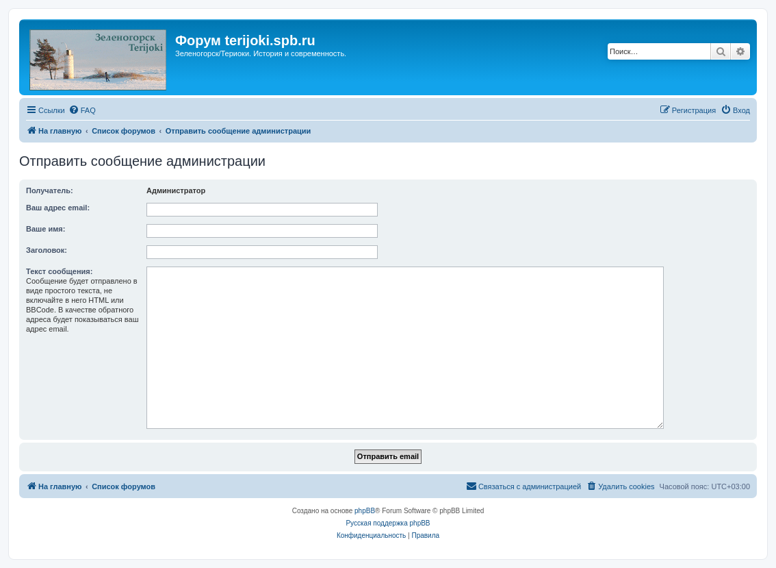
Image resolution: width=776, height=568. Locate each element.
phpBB (364, 511)
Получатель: (49, 190)
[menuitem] (82, 110)
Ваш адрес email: (58, 207)
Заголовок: (46, 250)
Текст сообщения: (59, 271)
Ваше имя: (45, 229)
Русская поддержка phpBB (388, 523)
